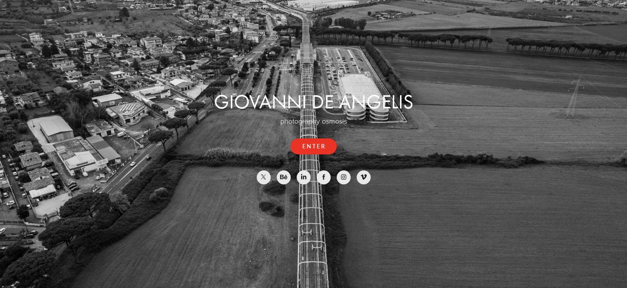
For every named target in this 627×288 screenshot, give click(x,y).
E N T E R (313, 146)
